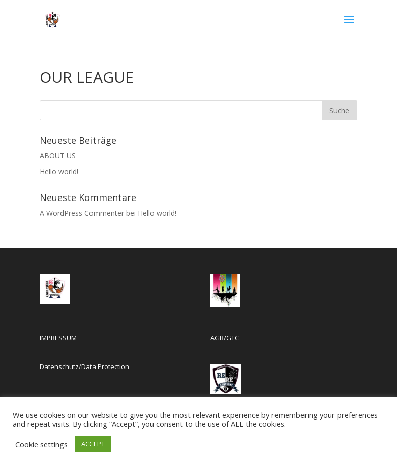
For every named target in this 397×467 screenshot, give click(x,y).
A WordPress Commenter (82, 213)
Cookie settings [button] (41, 444)
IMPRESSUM (58, 337)
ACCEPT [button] (93, 443)
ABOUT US (58, 155)
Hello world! (59, 171)
